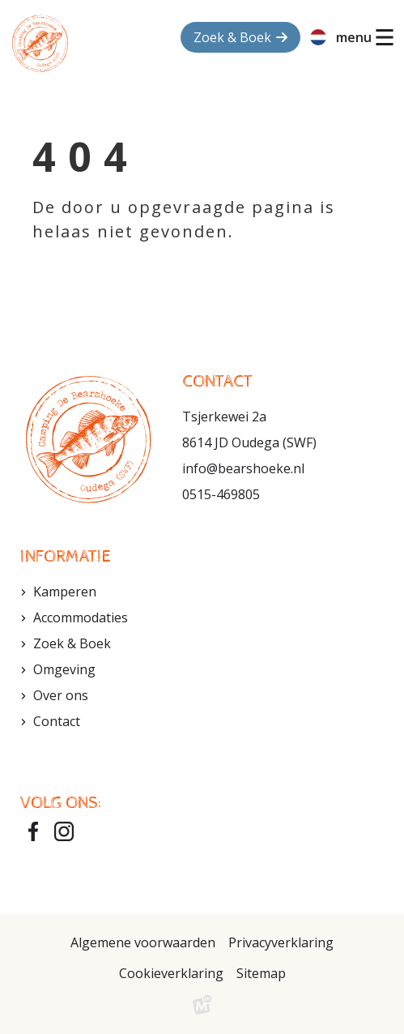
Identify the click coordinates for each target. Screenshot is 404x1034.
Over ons (60, 695)
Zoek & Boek (72, 643)
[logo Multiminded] (202, 1008)
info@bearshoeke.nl (243, 468)
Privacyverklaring (281, 942)
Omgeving (64, 669)
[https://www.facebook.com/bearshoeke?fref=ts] (33, 831)
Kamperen (64, 591)
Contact (56, 721)
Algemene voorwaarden (142, 942)
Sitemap (261, 973)
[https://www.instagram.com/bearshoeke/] (64, 831)
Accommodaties (80, 617)
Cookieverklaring (171, 973)
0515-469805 (221, 494)
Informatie (65, 556)
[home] (40, 43)
